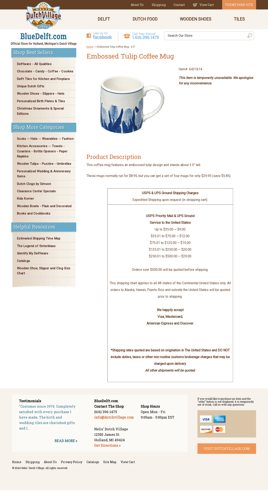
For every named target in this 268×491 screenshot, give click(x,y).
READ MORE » (65, 442)
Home (89, 47)
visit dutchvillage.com (227, 449)
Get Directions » (107, 446)
